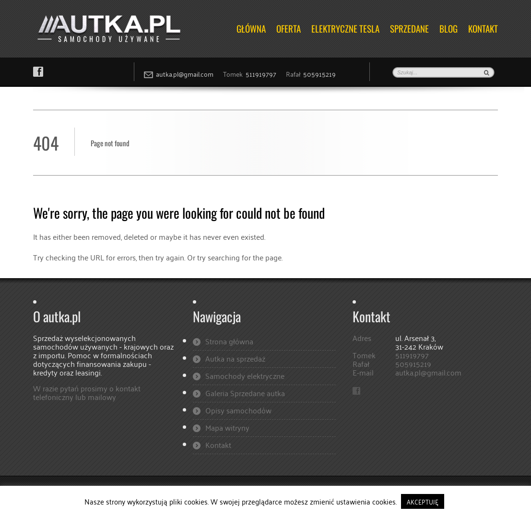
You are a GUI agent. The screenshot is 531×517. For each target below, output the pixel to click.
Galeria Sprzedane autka (245, 393)
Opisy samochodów (238, 410)
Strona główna (229, 341)
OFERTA (288, 28)
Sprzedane (409, 28)
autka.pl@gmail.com (184, 74)
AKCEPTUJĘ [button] (422, 501)
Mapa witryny (227, 427)
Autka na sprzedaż (235, 358)
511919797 (261, 74)
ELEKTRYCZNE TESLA (345, 28)
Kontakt (483, 28)
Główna (251, 28)
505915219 (319, 74)
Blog (448, 28)
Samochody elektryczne (244, 375)
